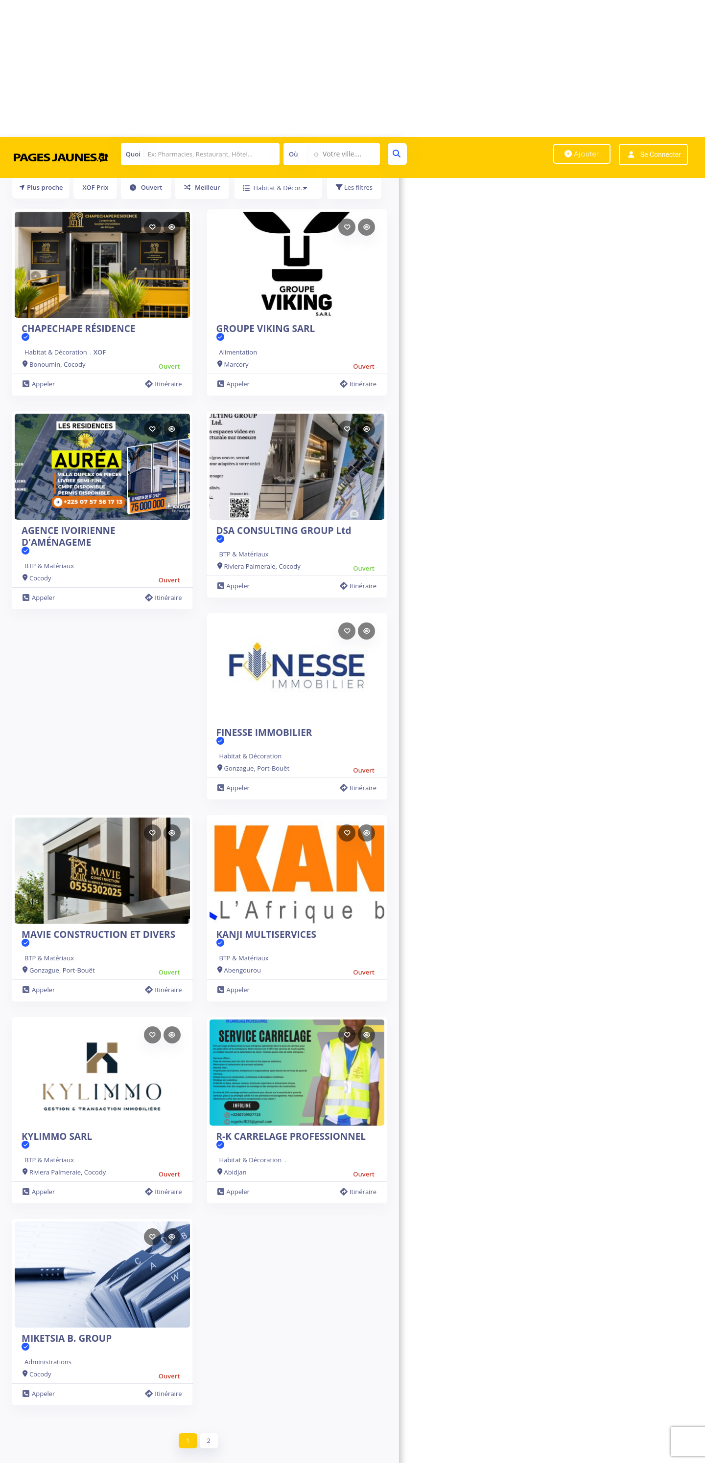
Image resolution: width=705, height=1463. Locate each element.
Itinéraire (163, 383)
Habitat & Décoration (55, 352)
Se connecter (660, 154)
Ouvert (146, 187)
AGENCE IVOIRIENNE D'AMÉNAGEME (102, 540)
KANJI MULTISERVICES (266, 938)
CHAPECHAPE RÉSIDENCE (78, 332)
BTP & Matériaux (49, 565)
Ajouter (581, 153)
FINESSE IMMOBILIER (264, 736)
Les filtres (354, 187)
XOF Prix (95, 187)
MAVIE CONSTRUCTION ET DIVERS (98, 938)
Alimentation (238, 352)
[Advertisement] (294, 68)
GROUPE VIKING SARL (265, 332)
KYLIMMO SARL (57, 1140)
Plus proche (41, 187)
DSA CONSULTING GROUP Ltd (284, 534)
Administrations (47, 1361)
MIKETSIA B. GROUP (67, 1342)
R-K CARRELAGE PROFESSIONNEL (291, 1140)
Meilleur (202, 187)
